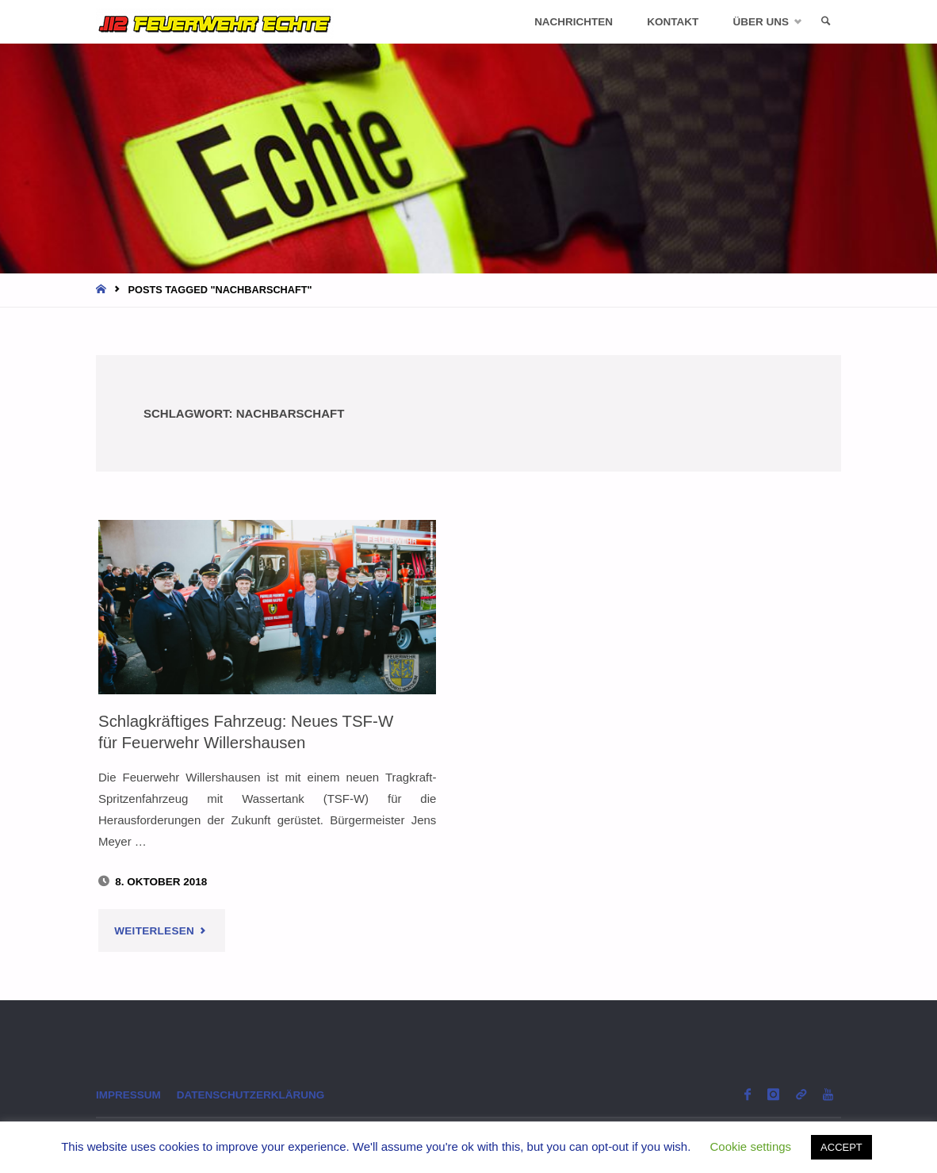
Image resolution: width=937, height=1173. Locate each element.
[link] (826, 22)
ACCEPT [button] (841, 1147)
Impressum (128, 1095)
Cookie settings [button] (751, 1146)
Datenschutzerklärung (251, 1095)
